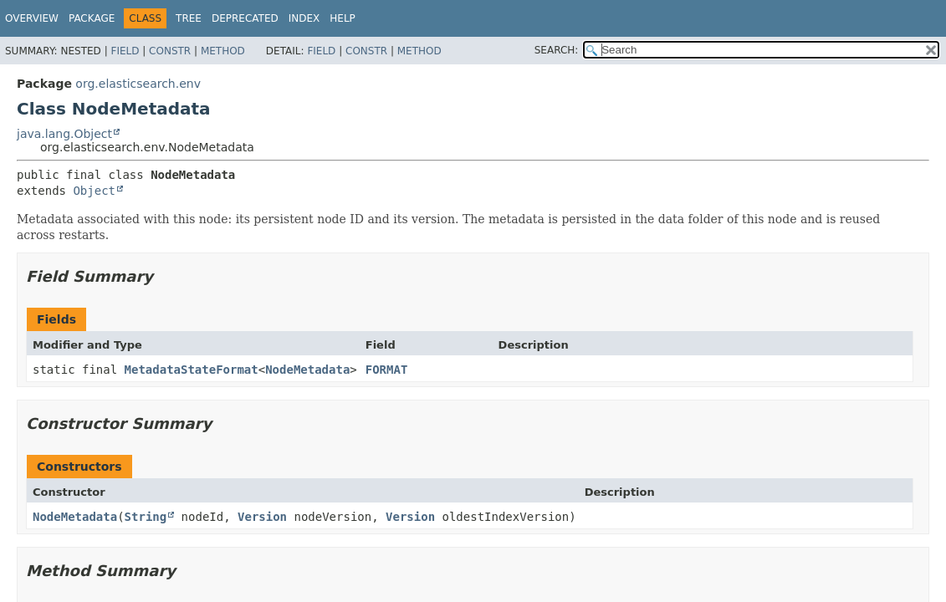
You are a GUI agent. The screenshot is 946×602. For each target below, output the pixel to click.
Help (342, 18)
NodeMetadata (307, 369)
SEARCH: (556, 50)
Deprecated (245, 18)
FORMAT (387, 369)
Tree (189, 18)
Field (124, 51)
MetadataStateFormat (191, 369)
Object (94, 190)
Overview (32, 18)
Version (262, 516)
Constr (170, 51)
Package (92, 18)
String (146, 516)
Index (304, 18)
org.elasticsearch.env (138, 83)
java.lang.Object (64, 133)
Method (223, 51)
